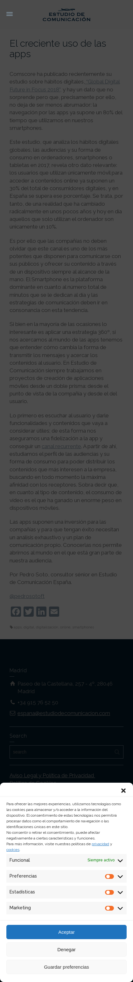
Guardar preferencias (66, 967)
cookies (12, 849)
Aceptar (66, 932)
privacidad (100, 844)
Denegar (66, 949)
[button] (123, 790)
